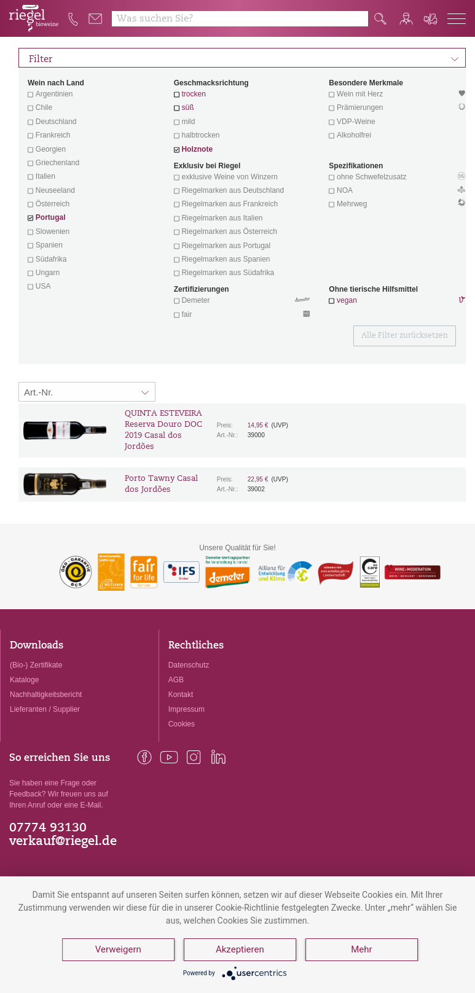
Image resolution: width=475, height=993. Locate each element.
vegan (347, 300)
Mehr (361, 950)
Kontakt (181, 694)
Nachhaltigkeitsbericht (46, 694)
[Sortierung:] (86, 392)
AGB (176, 680)
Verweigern (118, 950)
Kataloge (24, 680)
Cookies (181, 724)
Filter (244, 58)
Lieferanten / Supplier (45, 709)
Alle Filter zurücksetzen (404, 336)
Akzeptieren (240, 950)
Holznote (197, 149)
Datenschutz (189, 665)
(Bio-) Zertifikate (36, 665)
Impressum (186, 709)
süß (187, 107)
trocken (193, 94)
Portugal (51, 217)
